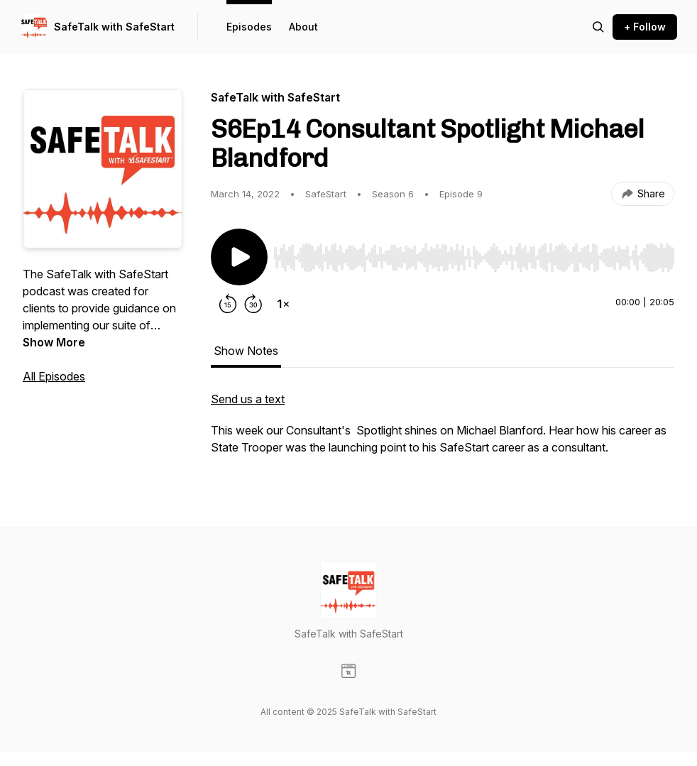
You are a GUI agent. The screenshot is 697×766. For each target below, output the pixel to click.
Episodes (249, 27)
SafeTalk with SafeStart (114, 27)
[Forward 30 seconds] (253, 304)
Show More (54, 342)
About (303, 27)
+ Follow (645, 27)
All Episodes (54, 376)
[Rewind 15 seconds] (228, 304)
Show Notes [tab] (246, 351)
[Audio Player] (473, 253)
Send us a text (248, 399)
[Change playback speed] (283, 304)
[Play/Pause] (239, 257)
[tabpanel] (442, 430)
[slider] (473, 258)
